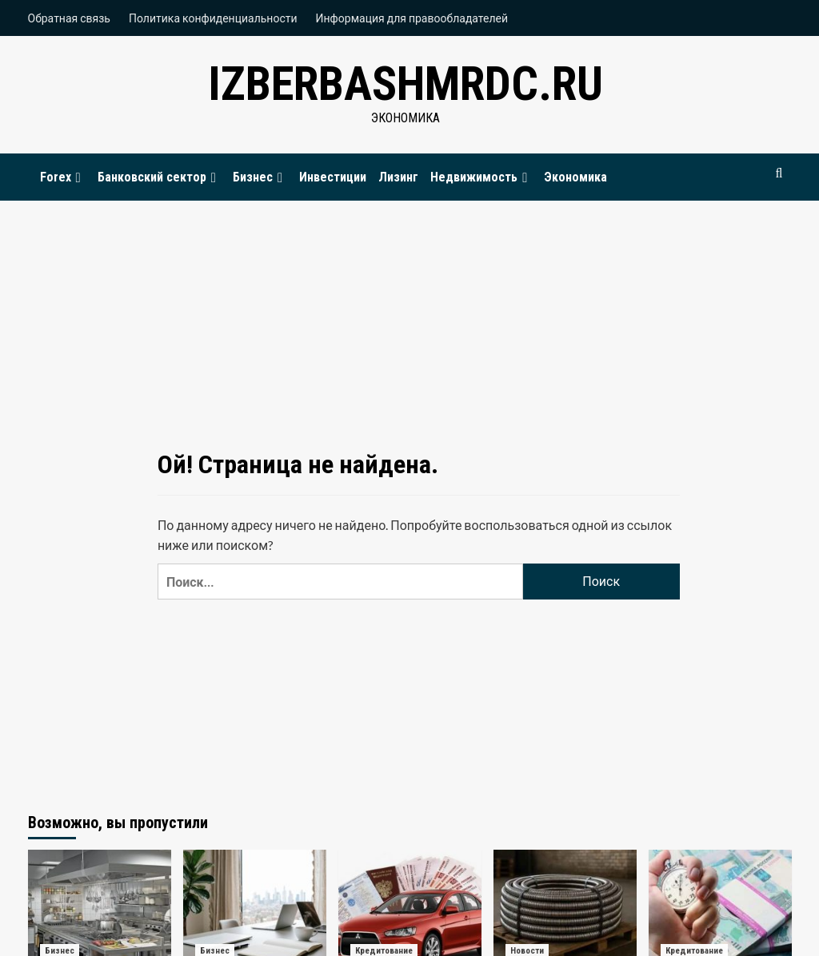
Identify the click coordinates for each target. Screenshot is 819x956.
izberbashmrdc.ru (405, 83)
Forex (63, 177)
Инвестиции (332, 177)
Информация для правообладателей (412, 18)
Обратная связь (69, 18)
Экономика (575, 177)
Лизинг (398, 177)
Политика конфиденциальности (213, 18)
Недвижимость (481, 177)
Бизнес (260, 177)
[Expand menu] (78, 178)
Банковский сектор (159, 177)
